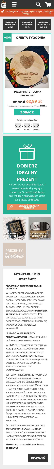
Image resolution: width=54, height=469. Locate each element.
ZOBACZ (27, 112)
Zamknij (50, 13)
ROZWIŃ (38, 458)
